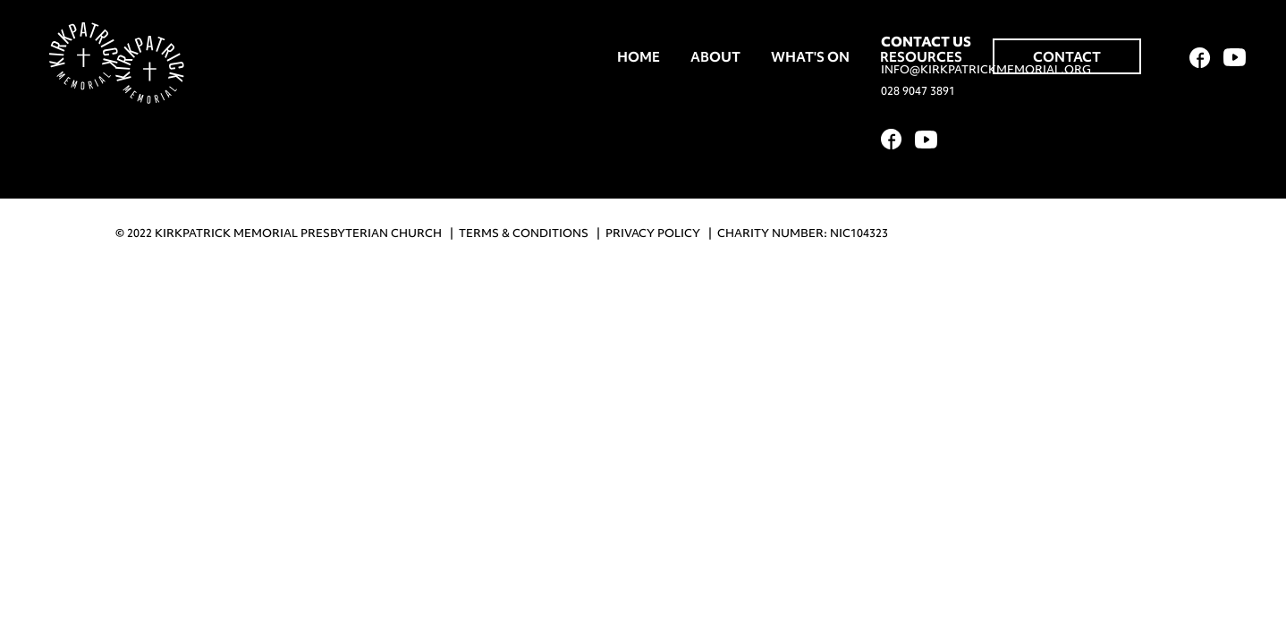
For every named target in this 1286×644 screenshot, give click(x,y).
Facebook (1200, 57)
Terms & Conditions (523, 233)
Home (638, 57)
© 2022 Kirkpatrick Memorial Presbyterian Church (278, 233)
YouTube (1234, 57)
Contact (1067, 57)
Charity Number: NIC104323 (802, 233)
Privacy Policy (652, 233)
